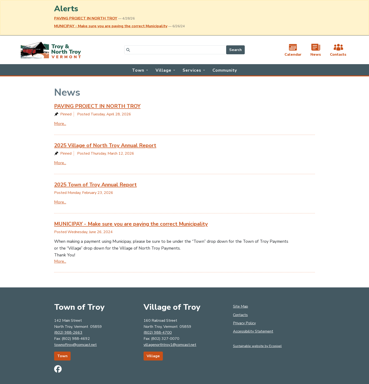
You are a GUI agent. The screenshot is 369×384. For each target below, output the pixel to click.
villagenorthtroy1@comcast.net (170, 344)
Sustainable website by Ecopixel (257, 346)
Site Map (240, 306)
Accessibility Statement (253, 331)
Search (235, 49)
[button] (140, 69)
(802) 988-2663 (68, 332)
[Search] (175, 49)
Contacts (240, 314)
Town (62, 356)
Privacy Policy (244, 323)
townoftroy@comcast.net (75, 344)
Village (153, 356)
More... (60, 123)
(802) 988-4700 (158, 332)
